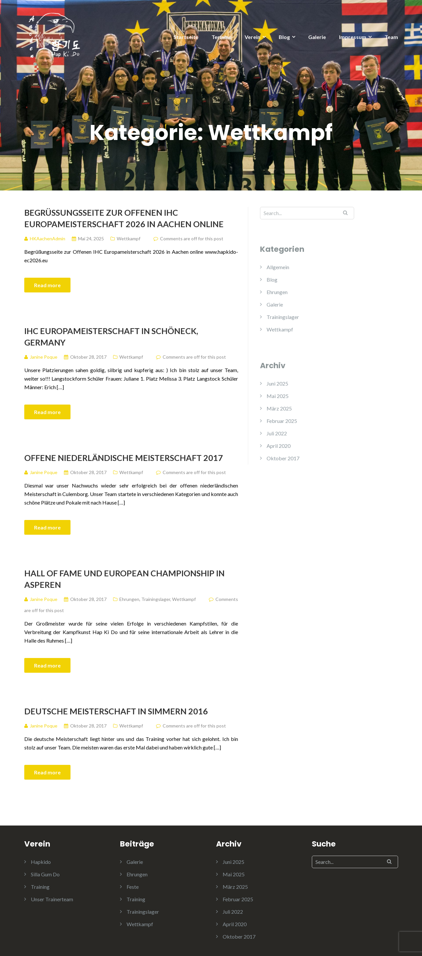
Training (40, 887)
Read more (47, 285)
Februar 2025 (282, 421)
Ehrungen (129, 599)
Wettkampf (128, 238)
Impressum (352, 37)
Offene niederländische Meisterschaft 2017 (123, 458)
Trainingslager (155, 599)
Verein (252, 37)
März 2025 (279, 408)
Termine (221, 37)
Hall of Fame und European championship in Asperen (124, 578)
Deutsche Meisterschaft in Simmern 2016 (116, 711)
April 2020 (279, 446)
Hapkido (41, 862)
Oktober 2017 (283, 458)
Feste (133, 887)
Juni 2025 (277, 383)
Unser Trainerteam (52, 899)
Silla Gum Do (45, 874)
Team (391, 37)
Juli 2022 (277, 433)
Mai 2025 (278, 396)
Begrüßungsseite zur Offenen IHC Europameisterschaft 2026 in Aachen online (124, 218)
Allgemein (278, 267)
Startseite (185, 37)
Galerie (317, 37)
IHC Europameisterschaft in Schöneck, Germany (111, 336)
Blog (284, 37)
